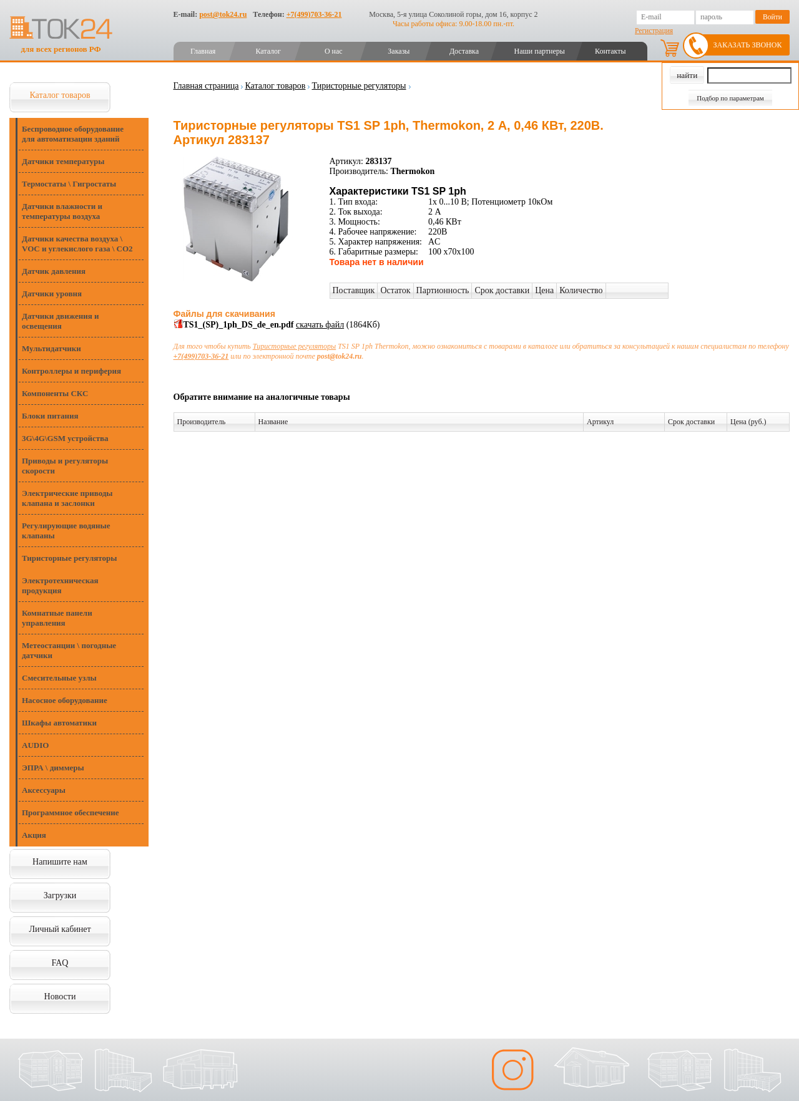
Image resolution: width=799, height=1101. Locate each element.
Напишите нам (59, 861)
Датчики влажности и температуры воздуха (62, 211)
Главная (202, 51)
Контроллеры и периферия (71, 371)
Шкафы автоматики (59, 722)
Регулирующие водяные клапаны (66, 530)
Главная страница (206, 85)
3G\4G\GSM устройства (65, 438)
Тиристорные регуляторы (69, 558)
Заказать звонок (747, 45)
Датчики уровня (52, 293)
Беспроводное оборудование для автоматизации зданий (73, 133)
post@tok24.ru (223, 14)
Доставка (464, 51)
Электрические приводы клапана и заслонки (67, 498)
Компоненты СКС (55, 393)
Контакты (610, 51)
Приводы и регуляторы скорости (65, 465)
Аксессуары (44, 790)
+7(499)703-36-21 (314, 14)
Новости (60, 996)
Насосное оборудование (64, 700)
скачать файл (320, 324)
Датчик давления (54, 271)
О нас (334, 51)
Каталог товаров (59, 95)
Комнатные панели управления (57, 618)
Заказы (398, 51)
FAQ (60, 963)
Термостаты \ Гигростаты (69, 183)
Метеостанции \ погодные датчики (69, 650)
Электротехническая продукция (60, 585)
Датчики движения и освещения (60, 321)
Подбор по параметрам (730, 98)
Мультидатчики (51, 348)
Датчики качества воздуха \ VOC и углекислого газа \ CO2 (77, 243)
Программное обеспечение (70, 812)
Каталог (268, 51)
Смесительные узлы (59, 677)
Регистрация (654, 30)
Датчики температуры (63, 161)
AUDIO (35, 745)
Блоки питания (50, 415)
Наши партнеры (539, 51)
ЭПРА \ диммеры (53, 767)
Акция (34, 835)
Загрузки (60, 895)
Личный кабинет (60, 929)
